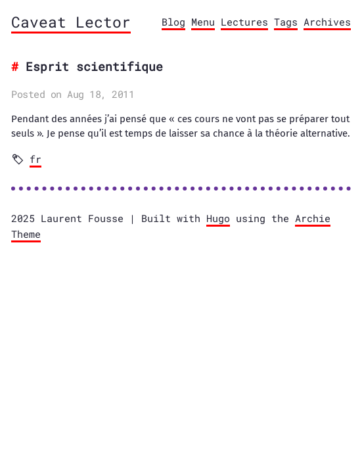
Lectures (244, 21)
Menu (203, 21)
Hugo (218, 218)
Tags (286, 21)
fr (35, 159)
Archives (327, 21)
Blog (173, 21)
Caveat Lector (71, 22)
